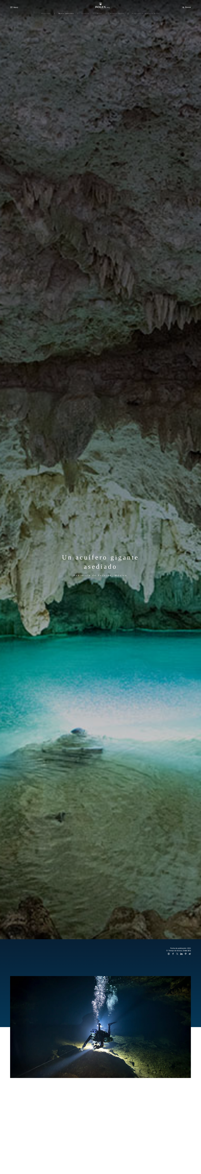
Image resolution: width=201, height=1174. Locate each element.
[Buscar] (186, 7)
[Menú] (14, 7)
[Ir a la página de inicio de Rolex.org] (100, 5)
